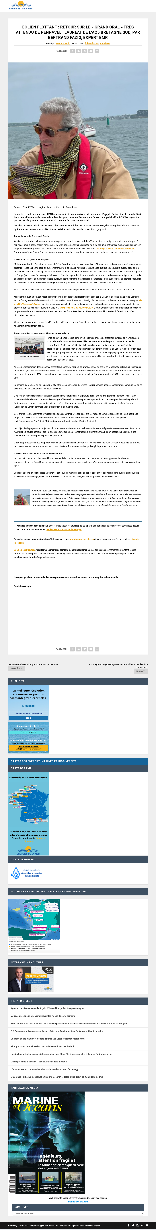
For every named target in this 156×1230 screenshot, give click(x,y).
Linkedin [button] (135, 539)
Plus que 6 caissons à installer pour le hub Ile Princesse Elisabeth (42, 1046)
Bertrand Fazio (63, 43)
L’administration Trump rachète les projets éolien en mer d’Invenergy (44, 1069)
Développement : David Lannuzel (48, 1226)
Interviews (105, 43)
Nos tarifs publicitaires (74, 1226)
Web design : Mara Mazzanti (20, 1226)
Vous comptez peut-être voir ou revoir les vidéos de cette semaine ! (43, 1016)
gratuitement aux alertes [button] (82, 539)
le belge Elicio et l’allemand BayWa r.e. (116, 248)
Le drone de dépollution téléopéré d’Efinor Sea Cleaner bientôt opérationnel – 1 (50, 1039)
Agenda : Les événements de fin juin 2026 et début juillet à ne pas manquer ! (48, 1008)
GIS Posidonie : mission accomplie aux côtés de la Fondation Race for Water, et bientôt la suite (57, 1031)
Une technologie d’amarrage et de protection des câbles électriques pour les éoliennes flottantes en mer (62, 1054)
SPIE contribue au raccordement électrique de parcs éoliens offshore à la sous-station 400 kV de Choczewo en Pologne (69, 1023)
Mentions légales (92, 1226)
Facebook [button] (18, 543)
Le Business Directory (24, 550)
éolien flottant (92, 43)
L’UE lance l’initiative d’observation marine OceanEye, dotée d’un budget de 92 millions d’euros (57, 1077)
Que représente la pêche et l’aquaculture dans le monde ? (39, 1061)
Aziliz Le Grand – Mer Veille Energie (64, 529)
